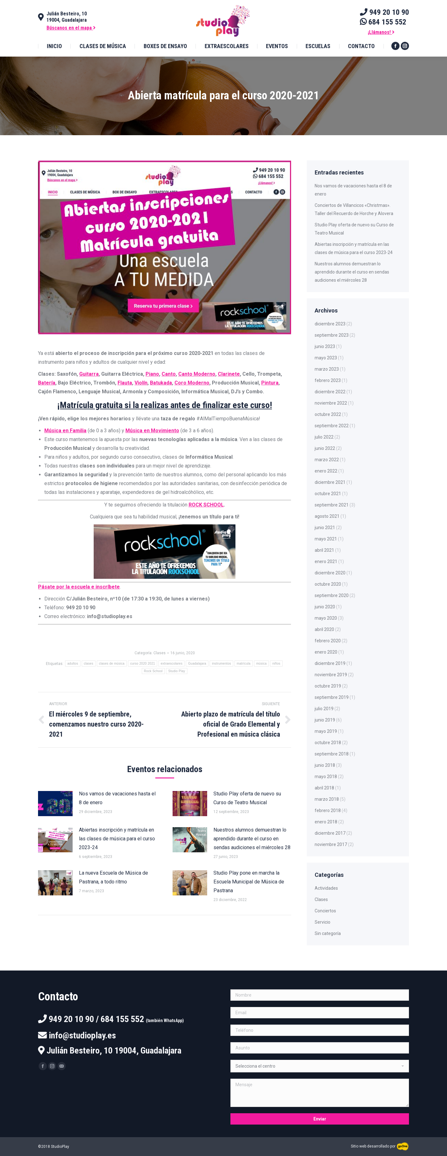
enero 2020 (326, 652)
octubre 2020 (328, 584)
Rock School (153, 671)
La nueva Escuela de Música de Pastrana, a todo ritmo (113, 877)
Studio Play (176, 671)
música (261, 663)
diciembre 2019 (330, 663)
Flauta (125, 383)
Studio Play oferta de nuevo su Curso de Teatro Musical (247, 798)
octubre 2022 (328, 414)
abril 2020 (324, 629)
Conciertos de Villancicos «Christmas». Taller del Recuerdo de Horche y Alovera (354, 209)
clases (88, 663)
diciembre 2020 (330, 572)
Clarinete (229, 374)
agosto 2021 (327, 516)
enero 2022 (326, 470)
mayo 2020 (326, 618)
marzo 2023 (327, 369)
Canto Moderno (196, 374)
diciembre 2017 (330, 833)
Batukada (161, 383)
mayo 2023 (326, 357)
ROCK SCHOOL (206, 505)
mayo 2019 (326, 731)
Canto (169, 374)
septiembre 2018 (332, 753)
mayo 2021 (326, 538)
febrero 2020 (328, 640)
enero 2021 (326, 561)
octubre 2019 (328, 686)
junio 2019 (325, 719)
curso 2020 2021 (142, 663)
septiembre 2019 (332, 697)
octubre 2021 (328, 493)
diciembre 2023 (330, 323)
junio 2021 (325, 527)
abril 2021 (324, 550)
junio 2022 (325, 448)
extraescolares (171, 663)
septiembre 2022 (332, 425)
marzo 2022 (327, 459)
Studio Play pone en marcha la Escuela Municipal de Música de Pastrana (248, 881)
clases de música (112, 663)
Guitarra (89, 374)
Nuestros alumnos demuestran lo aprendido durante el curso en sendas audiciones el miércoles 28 (251, 838)
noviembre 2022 (331, 403)
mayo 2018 (326, 776)
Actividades (326, 888)
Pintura (270, 383)
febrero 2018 (328, 810)
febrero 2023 (328, 380)
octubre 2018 (328, 742)
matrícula (244, 663)
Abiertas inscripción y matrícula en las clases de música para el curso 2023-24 (117, 838)
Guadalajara (197, 663)
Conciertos (325, 910)
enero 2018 (326, 821)
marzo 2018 (327, 799)
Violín (141, 383)
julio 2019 (324, 708)
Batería (46, 383)
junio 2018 (325, 765)
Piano (152, 374)
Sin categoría (328, 933)
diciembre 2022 (330, 391)
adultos (72, 663)
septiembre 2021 (332, 504)
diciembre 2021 (330, 482)
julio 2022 (324, 437)
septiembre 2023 (332, 335)
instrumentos (221, 663)
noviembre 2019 (331, 674)
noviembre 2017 (331, 844)
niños (276, 663)
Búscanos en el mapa (71, 28)
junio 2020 (325, 606)
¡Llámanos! (381, 32)
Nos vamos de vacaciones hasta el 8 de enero (117, 798)
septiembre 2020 (332, 595)
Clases (159, 653)
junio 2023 (325, 346)
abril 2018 (324, 787)
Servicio (322, 922)
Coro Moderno (191, 383)
